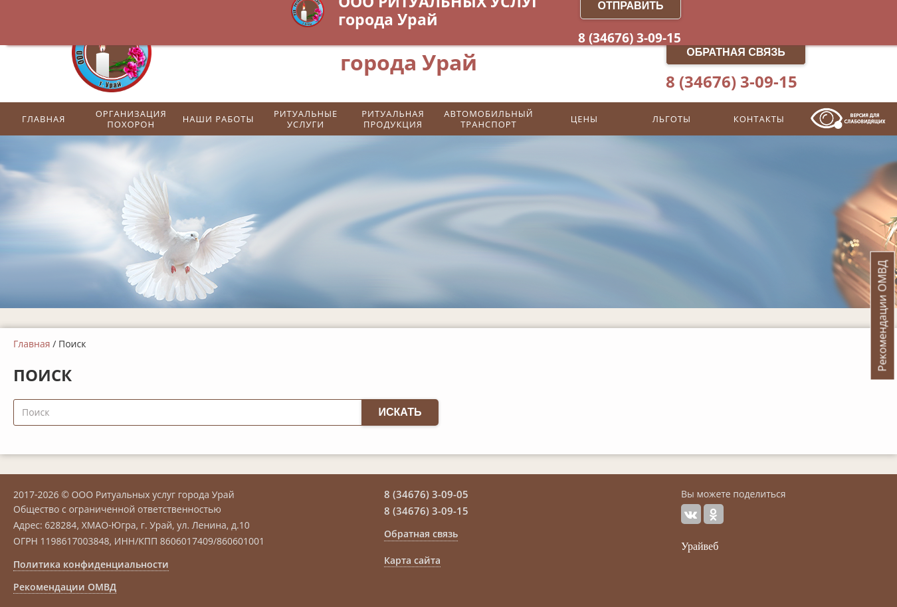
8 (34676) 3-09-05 (426, 494)
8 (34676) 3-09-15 (731, 82)
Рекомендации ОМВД (64, 587)
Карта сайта (412, 560)
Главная (31, 343)
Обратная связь (735, 52)
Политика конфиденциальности (91, 564)
